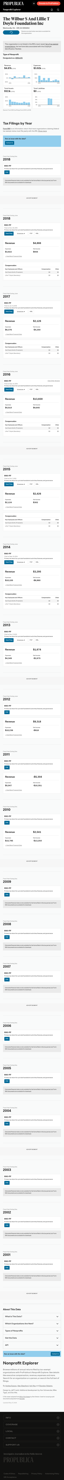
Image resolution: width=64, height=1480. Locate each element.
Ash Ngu (32, 1386)
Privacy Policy (36, 1474)
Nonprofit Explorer (12, 9)
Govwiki (22, 1399)
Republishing (23, 1474)
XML (37, 233)
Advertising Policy (52, 1474)
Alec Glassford (23, 1386)
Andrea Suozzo (11, 1386)
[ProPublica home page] (18, 1459)
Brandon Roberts (45, 1386)
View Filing (9, 233)
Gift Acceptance (10, 1477)
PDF (7, 172)
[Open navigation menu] (34, 4)
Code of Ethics (9, 1474)
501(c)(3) (19, 58)
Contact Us (9, 143)
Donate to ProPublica (48, 3)
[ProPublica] (13, 3)
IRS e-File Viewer (25, 1397)
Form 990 (6, 129)
